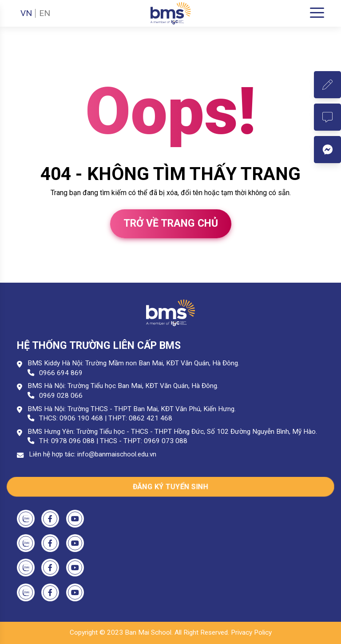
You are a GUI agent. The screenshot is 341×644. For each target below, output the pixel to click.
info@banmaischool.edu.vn (116, 454)
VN (26, 13)
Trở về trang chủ (170, 223)
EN (44, 13)
